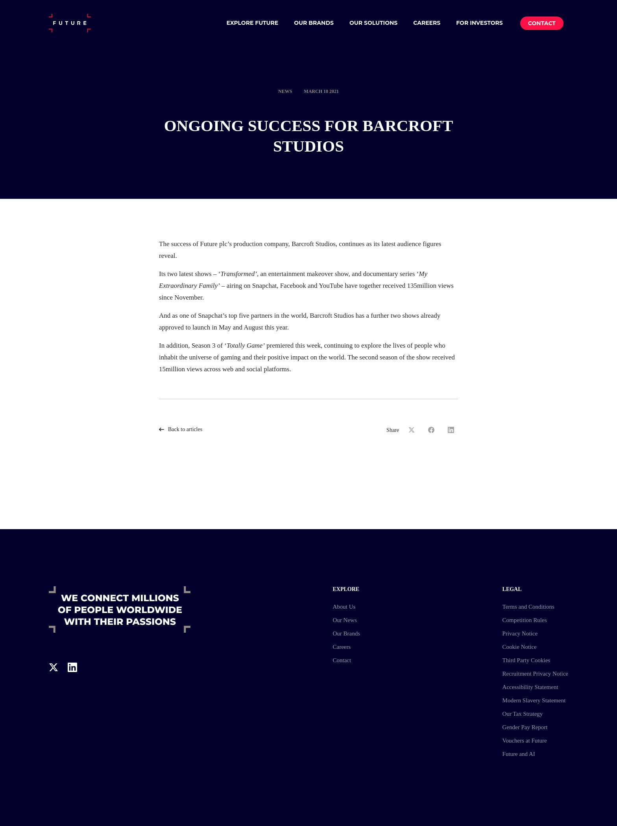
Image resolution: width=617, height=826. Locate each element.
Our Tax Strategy (522, 714)
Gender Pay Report (525, 727)
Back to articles (180, 429)
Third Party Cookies (526, 660)
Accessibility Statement (530, 687)
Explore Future (252, 22)
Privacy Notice (520, 633)
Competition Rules (524, 620)
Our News (345, 620)
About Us (344, 607)
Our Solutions (373, 22)
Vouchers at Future (524, 740)
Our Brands (314, 22)
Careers (426, 22)
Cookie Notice (519, 647)
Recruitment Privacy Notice (535, 673)
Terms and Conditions (528, 607)
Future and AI (518, 754)
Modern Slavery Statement (534, 700)
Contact (542, 23)
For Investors (479, 22)
